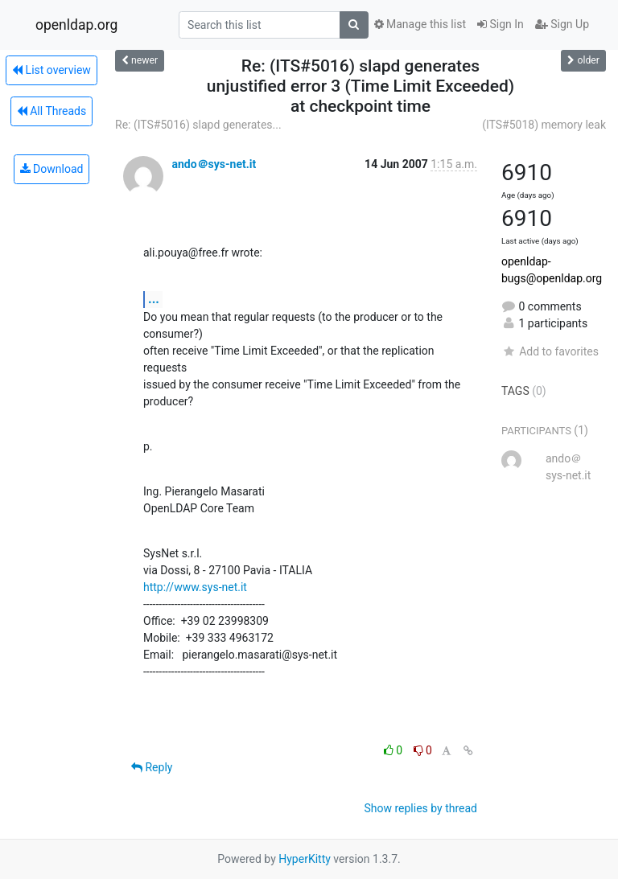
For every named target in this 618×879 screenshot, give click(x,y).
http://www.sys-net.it (195, 587)
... (153, 298)
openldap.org (76, 25)
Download (52, 168)
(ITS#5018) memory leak (544, 124)
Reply (151, 767)
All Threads (51, 111)
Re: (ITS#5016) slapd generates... (198, 124)
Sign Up (562, 24)
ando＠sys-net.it (213, 164)
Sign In (500, 24)
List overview (51, 70)
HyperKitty (304, 858)
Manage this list (420, 24)
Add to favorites (550, 351)
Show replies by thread (420, 808)
